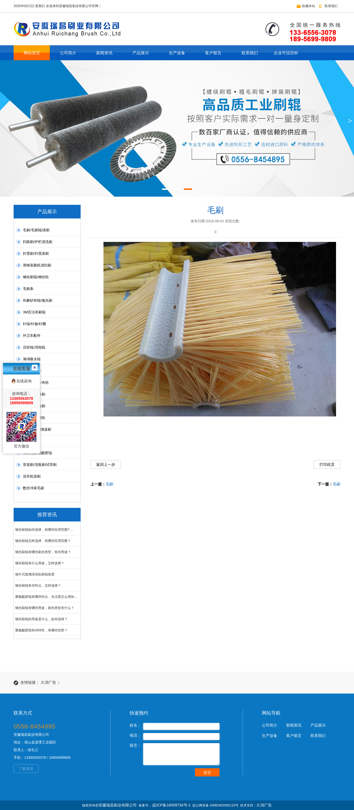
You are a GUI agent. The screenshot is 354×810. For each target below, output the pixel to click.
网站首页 (32, 52)
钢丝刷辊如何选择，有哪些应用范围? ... (44, 530)
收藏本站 (308, 6)
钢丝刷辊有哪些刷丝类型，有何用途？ (43, 552)
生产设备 (177, 52)
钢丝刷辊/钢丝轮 (36, 277)
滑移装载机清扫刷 (37, 265)
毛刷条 (28, 289)
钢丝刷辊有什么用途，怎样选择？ (39, 563)
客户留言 (213, 52)
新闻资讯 (104, 52)
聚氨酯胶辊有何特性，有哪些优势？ (41, 630)
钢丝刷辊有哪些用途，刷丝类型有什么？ (44, 608)
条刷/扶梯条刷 (34, 394)
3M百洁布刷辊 (34, 312)
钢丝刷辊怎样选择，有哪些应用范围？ (43, 541)
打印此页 (327, 464)
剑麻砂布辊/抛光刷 (37, 300)
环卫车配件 (32, 336)
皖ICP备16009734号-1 (171, 805)
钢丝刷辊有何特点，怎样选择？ (38, 585)
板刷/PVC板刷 (34, 406)
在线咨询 (24, 313)
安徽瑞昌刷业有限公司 (118, 805)
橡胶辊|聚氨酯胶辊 (37, 453)
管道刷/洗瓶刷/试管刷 (40, 465)
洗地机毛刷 (32, 371)
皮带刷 (28, 441)
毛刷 (109, 484)
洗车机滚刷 (32, 476)
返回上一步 (105, 464)
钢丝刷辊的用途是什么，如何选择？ (41, 619)
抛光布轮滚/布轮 (36, 382)
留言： (135, 745)
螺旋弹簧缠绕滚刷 (37, 429)
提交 (207, 772)
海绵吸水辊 (32, 359)
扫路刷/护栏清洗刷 (37, 242)
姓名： (135, 725)
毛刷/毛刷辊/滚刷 (36, 230)
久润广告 (48, 682)
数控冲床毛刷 (33, 488)
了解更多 (26, 768)
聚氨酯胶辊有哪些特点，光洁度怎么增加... (46, 597)
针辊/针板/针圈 (34, 324)
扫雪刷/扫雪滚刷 (36, 253)
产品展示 (141, 52)
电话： (135, 735)
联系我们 (331, 6)
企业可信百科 (286, 52)
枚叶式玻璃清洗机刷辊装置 (34, 574)
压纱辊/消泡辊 (34, 347)
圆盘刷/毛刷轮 (34, 418)
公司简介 (68, 52)
